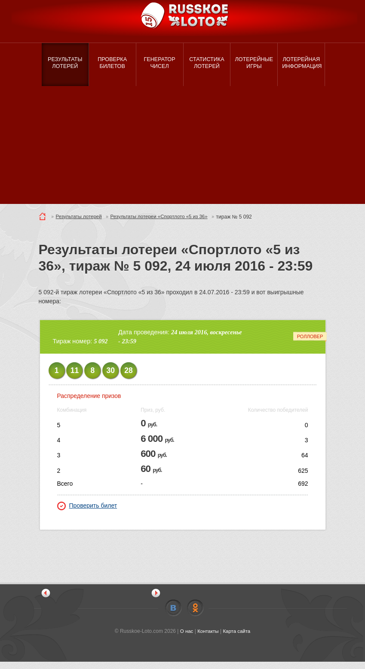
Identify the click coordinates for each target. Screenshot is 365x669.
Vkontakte (173, 615)
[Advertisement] (182, 150)
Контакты (207, 638)
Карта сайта (237, 638)
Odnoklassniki (195, 615)
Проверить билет (87, 513)
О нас (185, 638)
